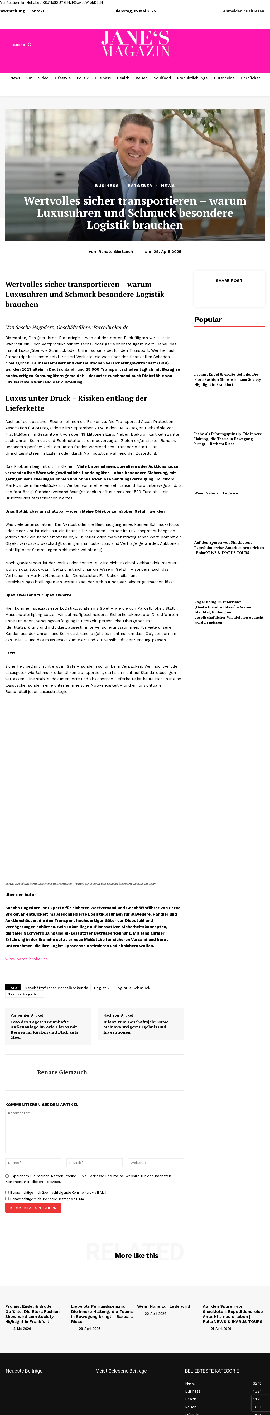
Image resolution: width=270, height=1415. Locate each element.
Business (107, 186)
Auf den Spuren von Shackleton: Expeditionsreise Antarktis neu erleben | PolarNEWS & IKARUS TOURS (225, 539)
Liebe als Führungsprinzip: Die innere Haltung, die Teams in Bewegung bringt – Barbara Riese (227, 435)
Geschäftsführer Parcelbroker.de (56, 1047)
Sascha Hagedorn (25, 1054)
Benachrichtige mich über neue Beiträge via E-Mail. (48, 1258)
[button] (23, 44)
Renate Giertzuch (116, 251)
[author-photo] (8, 1385)
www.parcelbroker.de (26, 1018)
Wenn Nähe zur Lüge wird (214, 487)
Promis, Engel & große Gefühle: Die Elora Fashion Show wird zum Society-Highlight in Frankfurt (229, 378)
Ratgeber (140, 186)
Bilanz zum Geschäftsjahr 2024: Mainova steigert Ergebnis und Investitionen (135, 1086)
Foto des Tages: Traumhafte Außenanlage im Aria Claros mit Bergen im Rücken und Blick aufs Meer (44, 1089)
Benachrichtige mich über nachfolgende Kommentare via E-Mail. (58, 1252)
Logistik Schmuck (133, 1047)
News (168, 186)
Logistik (102, 1047)
